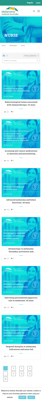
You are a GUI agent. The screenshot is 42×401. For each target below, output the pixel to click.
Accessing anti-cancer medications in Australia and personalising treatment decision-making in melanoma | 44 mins (21, 152)
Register (30, 3)
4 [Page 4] (29, 368)
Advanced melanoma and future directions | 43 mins (21, 201)
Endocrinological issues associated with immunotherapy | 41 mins (21, 103)
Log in (38, 3)
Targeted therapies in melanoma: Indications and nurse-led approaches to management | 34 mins (21, 348)
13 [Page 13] (30, 374)
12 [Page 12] (22, 374)
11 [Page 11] (14, 374)
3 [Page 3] (21, 368)
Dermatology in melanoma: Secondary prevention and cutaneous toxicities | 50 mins (21, 250)
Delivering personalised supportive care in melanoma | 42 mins (21, 299)
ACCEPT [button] (22, 397)
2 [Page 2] (13, 368)
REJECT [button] (31, 397)
